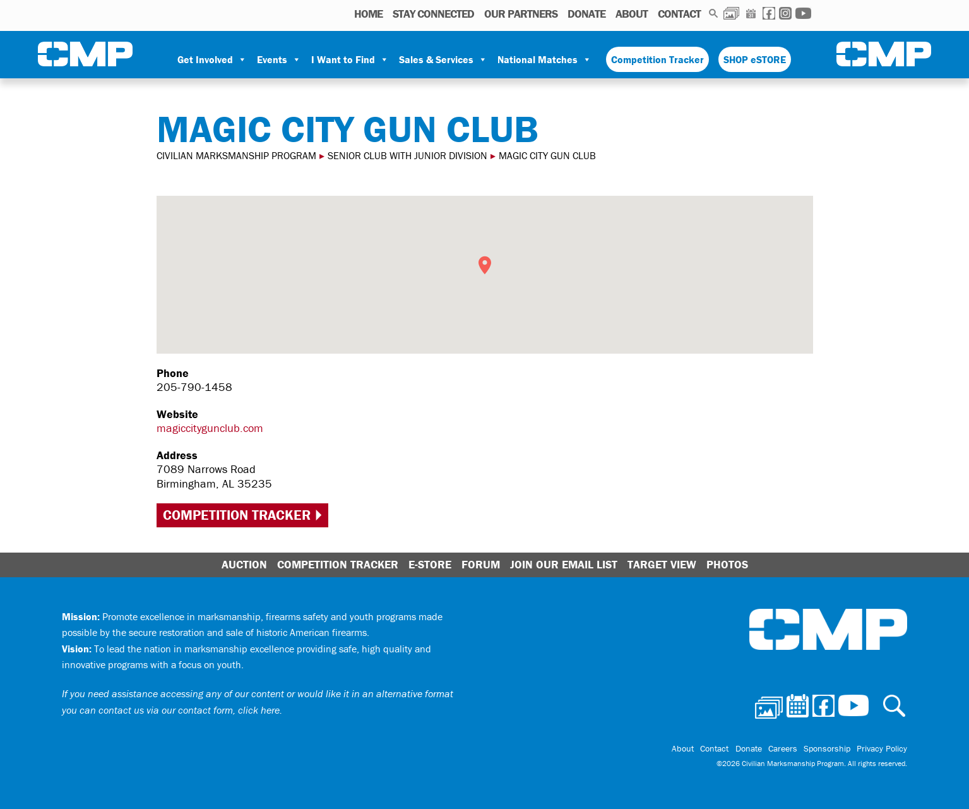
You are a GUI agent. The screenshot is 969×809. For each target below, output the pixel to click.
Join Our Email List (563, 564)
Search (714, 13)
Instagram (785, 13)
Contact (679, 13)
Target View (661, 564)
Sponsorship (827, 748)
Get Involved (212, 59)
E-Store (429, 564)
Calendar (751, 13)
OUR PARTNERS (520, 13)
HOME (368, 13)
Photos (731, 13)
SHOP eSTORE (754, 59)
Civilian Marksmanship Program (85, 54)
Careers (782, 748)
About (631, 13)
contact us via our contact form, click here (189, 710)
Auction (244, 564)
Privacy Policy (882, 748)
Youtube (803, 13)
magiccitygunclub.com (210, 428)
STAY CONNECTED (433, 13)
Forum (480, 564)
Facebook (769, 13)
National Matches (544, 59)
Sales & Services (443, 59)
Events (279, 59)
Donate (586, 13)
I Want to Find (350, 59)
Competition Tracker (657, 59)
